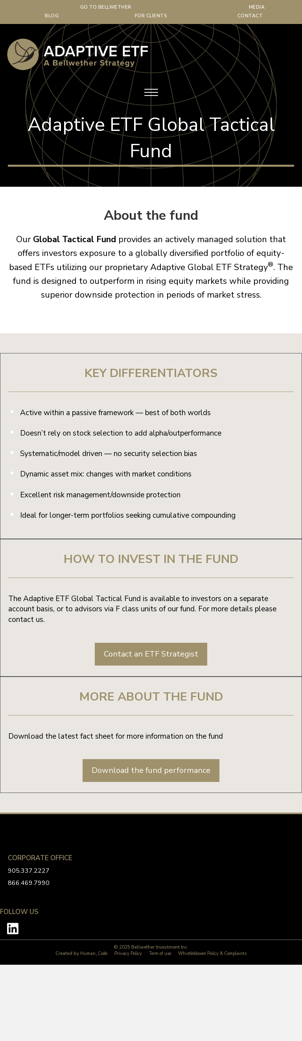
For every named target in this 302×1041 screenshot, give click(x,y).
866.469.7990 (29, 883)
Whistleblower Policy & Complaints (212, 953)
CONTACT (250, 16)
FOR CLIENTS (151, 16)
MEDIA (257, 7)
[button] (151, 654)
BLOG (52, 16)
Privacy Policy (128, 953)
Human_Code (93, 953)
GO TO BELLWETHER (105, 7)
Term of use (160, 953)
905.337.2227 (29, 870)
